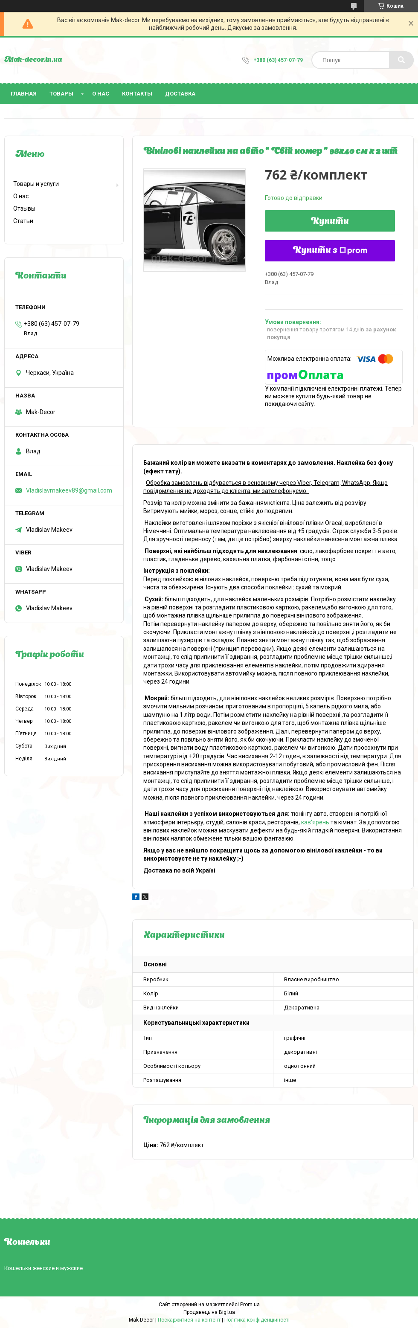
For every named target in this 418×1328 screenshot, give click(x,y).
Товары (61, 93)
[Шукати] (401, 60)
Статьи (23, 220)
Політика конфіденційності (257, 1320)
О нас (100, 93)
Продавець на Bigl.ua (209, 1312)
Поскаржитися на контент (189, 1320)
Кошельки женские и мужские (43, 1268)
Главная (24, 93)
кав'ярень (315, 822)
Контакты (137, 93)
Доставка (180, 93)
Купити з (330, 250)
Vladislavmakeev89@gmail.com (69, 490)
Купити (330, 221)
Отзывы (24, 208)
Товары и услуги (36, 183)
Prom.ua (250, 1305)
